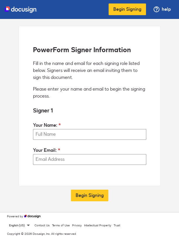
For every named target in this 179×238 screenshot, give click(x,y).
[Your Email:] (89, 159)
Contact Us (42, 225)
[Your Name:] (89, 134)
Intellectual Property (97, 225)
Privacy (77, 225)
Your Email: (45, 150)
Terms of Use (61, 225)
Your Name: (45, 125)
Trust (117, 225)
